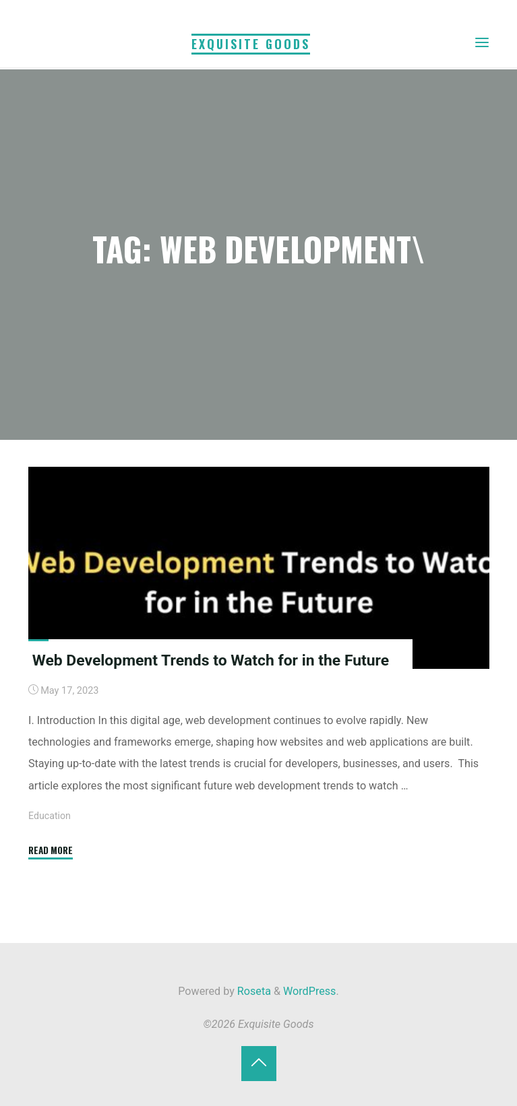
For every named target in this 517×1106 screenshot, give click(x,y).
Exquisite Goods (250, 43)
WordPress (309, 991)
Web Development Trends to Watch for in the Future (212, 660)
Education (49, 816)
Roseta (253, 991)
